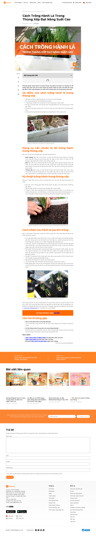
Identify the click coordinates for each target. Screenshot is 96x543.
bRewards (33, 2)
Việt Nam (89, 2)
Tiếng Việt (78, 2)
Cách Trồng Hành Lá (31, 339)
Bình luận (9, 436)
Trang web (9, 467)
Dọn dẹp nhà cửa (27, 11)
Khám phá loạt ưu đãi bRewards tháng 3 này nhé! (58, 399)
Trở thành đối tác (67, 2)
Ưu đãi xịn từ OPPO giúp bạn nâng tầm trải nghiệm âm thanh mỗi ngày (36, 399)
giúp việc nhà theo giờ (30, 308)
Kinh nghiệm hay (47, 2)
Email (8, 461)
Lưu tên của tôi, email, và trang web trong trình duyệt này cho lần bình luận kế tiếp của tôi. (34, 473)
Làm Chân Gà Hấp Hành (39, 341)
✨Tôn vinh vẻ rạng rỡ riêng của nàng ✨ (80, 399)
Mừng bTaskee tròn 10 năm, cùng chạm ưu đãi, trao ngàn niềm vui (16, 399)
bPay (39, 2)
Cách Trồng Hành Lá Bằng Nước (35, 337)
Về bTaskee (18, 2)
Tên (7, 455)
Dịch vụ (25, 2)
